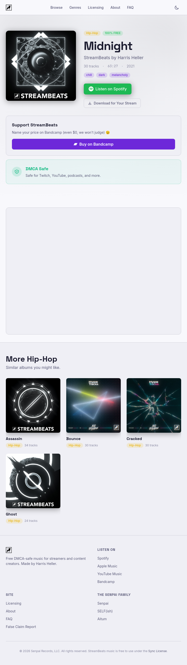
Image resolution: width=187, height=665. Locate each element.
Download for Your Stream (112, 103)
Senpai (102, 603)
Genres (75, 7)
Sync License (157, 651)
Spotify (103, 558)
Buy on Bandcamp (93, 144)
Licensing (95, 7)
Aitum (102, 619)
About (115, 7)
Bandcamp (106, 582)
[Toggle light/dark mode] (176, 7)
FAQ (130, 7)
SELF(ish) (105, 611)
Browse (56, 7)
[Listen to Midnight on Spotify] (107, 89)
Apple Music (107, 566)
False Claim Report (21, 627)
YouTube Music (109, 574)
